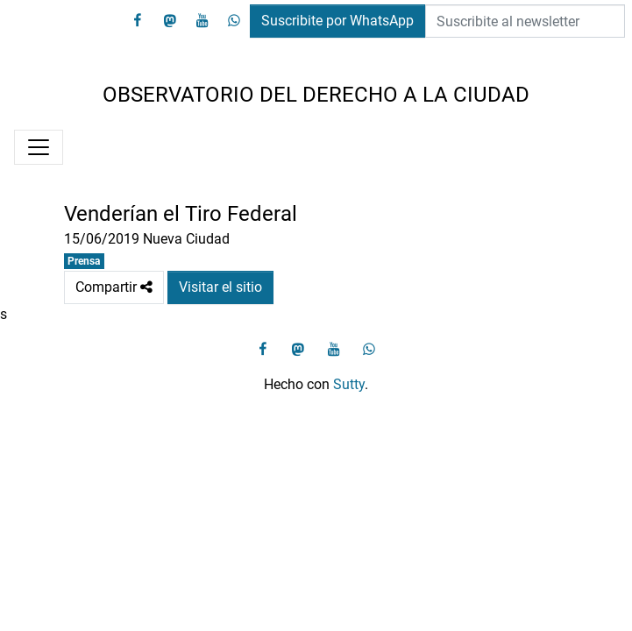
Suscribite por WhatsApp (337, 20)
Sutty (349, 384)
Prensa (83, 261)
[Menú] (38, 147)
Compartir (114, 287)
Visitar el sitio (220, 287)
